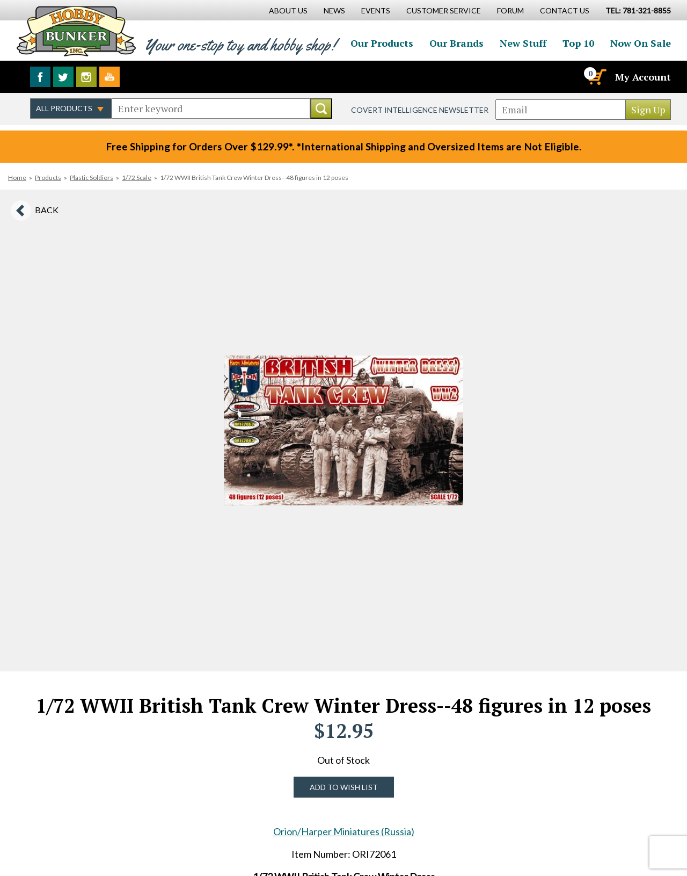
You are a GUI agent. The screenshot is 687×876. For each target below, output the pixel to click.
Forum (510, 10)
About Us (288, 10)
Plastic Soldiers (91, 177)
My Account (643, 76)
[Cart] (596, 76)
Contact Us (564, 10)
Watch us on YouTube (109, 77)
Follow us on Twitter (63, 77)
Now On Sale (640, 43)
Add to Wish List (344, 787)
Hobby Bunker (76, 30)
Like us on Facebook (40, 77)
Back (47, 210)
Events (375, 10)
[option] (343, 430)
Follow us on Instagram (86, 77)
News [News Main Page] (334, 10)
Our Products (381, 43)
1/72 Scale (136, 177)
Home (17, 177)
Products (48, 177)
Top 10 (578, 43)
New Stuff (523, 43)
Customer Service (443, 10)
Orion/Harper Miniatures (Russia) (343, 831)
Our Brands (456, 43)
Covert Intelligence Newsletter (419, 109)
